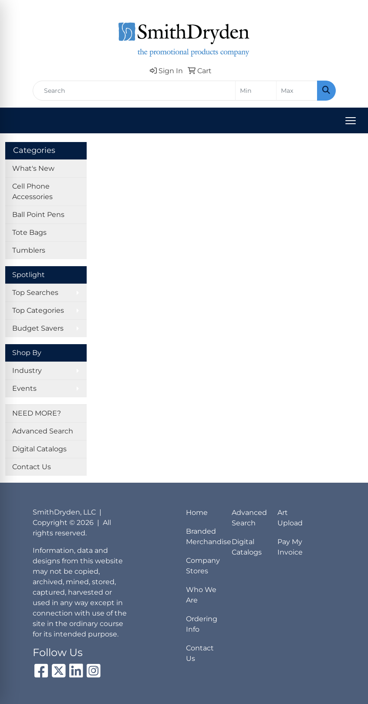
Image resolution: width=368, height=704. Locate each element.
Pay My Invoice (290, 547)
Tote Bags (29, 232)
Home (197, 512)
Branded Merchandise (203, 536)
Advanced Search (42, 431)
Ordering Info (201, 624)
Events (24, 388)
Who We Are (201, 595)
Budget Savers (38, 328)
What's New (33, 168)
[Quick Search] (134, 91)
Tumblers (28, 250)
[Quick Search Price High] (296, 91)
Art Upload (290, 517)
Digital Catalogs (39, 449)
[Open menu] (350, 120)
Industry (27, 370)
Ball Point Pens (38, 214)
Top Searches (35, 292)
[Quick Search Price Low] (256, 91)
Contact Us (31, 467)
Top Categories (38, 310)
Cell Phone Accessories (32, 191)
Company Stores (203, 565)
